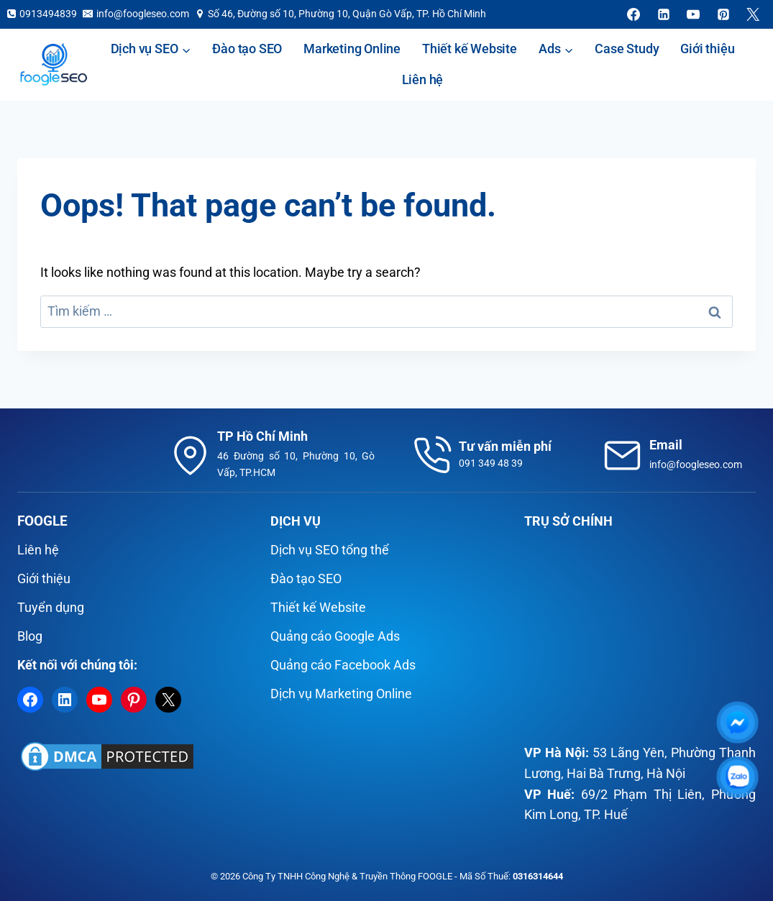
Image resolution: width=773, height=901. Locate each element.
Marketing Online (352, 48)
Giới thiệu (707, 48)
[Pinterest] (723, 14)
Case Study (627, 48)
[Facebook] (633, 14)
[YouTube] (693, 14)
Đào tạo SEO (247, 48)
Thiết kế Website (469, 48)
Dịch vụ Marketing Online (341, 693)
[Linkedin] (664, 14)
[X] (753, 14)
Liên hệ (423, 79)
